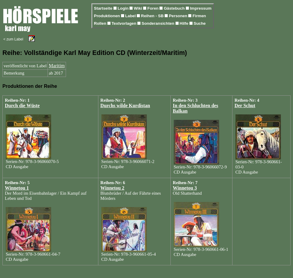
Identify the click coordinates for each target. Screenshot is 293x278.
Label (131, 16)
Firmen (199, 16)
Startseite (103, 8)
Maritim (56, 65)
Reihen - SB (153, 16)
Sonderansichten (159, 23)
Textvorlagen (124, 23)
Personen (178, 16)
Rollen (100, 23)
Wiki (138, 8)
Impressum (200, 8)
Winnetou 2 (112, 187)
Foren (153, 8)
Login (123, 8)
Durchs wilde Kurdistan (125, 105)
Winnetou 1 (17, 187)
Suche (200, 23)
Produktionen (107, 16)
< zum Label (13, 39)
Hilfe (184, 23)
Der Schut (245, 105)
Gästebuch (175, 8)
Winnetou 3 (185, 187)
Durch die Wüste (22, 105)
